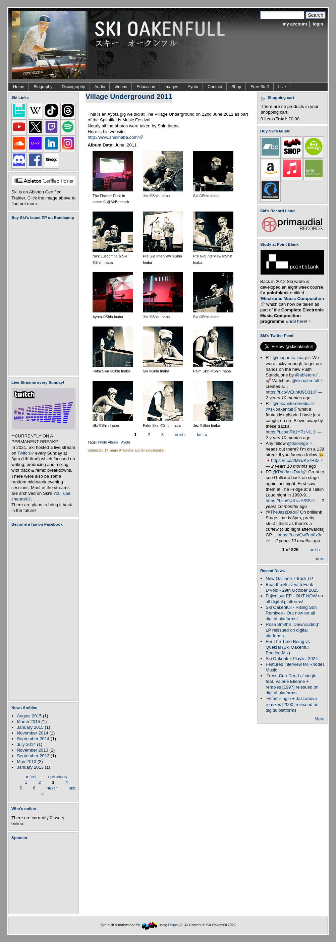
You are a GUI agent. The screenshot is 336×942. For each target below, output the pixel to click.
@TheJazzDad (289, 471)
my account (295, 23)
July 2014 (26, 744)
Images (171, 86)
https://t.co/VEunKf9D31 (291, 392)
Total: (281, 118)
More (320, 718)
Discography (73, 86)
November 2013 (32, 750)
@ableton (306, 374)
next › (52, 787)
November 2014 (32, 732)
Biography (43, 86)
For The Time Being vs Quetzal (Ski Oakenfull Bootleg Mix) (288, 647)
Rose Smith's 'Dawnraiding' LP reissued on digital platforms (292, 630)
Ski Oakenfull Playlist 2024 (292, 658)
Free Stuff (259, 86)
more (320, 558)
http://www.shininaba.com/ (115, 137)
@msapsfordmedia (293, 403)
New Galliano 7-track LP (289, 578)
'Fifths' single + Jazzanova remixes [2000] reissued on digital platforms (292, 704)
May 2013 (26, 761)
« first (31, 776)
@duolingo (299, 443)
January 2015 (30, 727)
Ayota (193, 86)
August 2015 (29, 715)
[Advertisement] (44, 876)
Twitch (25, 453)
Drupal (175, 925)
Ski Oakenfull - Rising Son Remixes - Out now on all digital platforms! (291, 613)
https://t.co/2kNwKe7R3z (297, 460)
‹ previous (57, 776)
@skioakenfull (307, 380)
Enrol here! (298, 321)
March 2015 (28, 721)
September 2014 (33, 738)
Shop (236, 86)
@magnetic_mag (291, 357)
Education (145, 86)
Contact (215, 86)
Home (18, 86)
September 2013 (33, 755)
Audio (100, 86)
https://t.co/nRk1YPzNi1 (291, 431)
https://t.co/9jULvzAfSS (290, 500)
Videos (120, 86)
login (318, 23)
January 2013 (30, 767)
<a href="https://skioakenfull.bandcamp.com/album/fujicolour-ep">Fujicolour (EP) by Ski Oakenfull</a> (41, 297)
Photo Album (108, 442)
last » (202, 434)
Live (282, 86)
